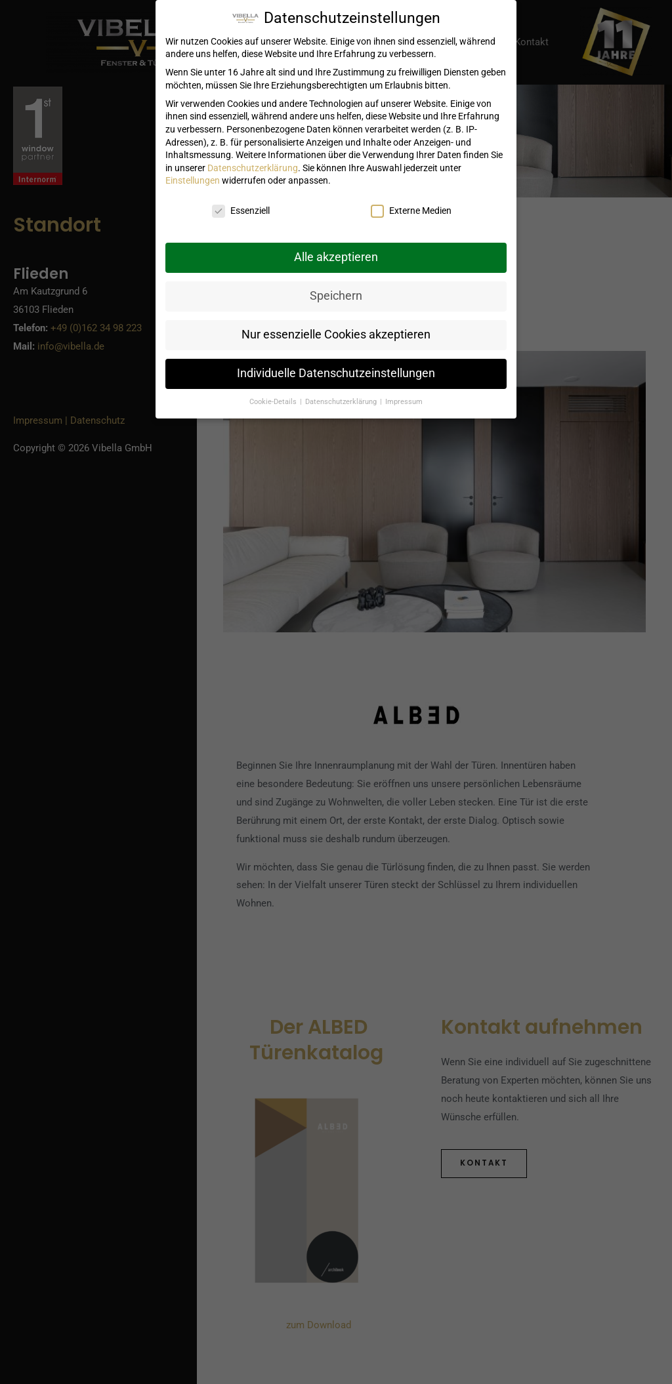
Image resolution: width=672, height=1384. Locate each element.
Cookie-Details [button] (274, 401)
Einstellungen (192, 180)
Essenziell (241, 211)
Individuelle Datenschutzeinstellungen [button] (336, 373)
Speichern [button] (336, 295)
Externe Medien (411, 211)
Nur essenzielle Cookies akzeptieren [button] (336, 334)
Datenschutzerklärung (252, 168)
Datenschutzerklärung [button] (342, 401)
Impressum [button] (404, 401)
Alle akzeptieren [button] (336, 257)
